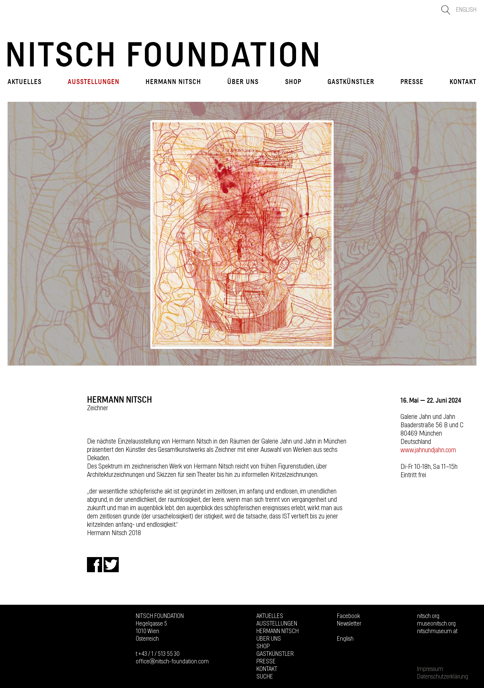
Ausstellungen (93, 82)
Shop (293, 82)
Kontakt (463, 82)
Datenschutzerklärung (442, 677)
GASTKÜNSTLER (350, 82)
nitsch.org (428, 616)
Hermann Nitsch (173, 82)
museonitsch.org (436, 624)
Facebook (348, 616)
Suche (264, 677)
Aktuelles (25, 82)
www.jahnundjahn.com (428, 450)
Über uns (243, 82)
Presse (412, 82)
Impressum (430, 669)
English (466, 10)
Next (467, 233)
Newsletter (349, 624)
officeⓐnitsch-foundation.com (172, 661)
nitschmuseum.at (437, 631)
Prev (17, 233)
